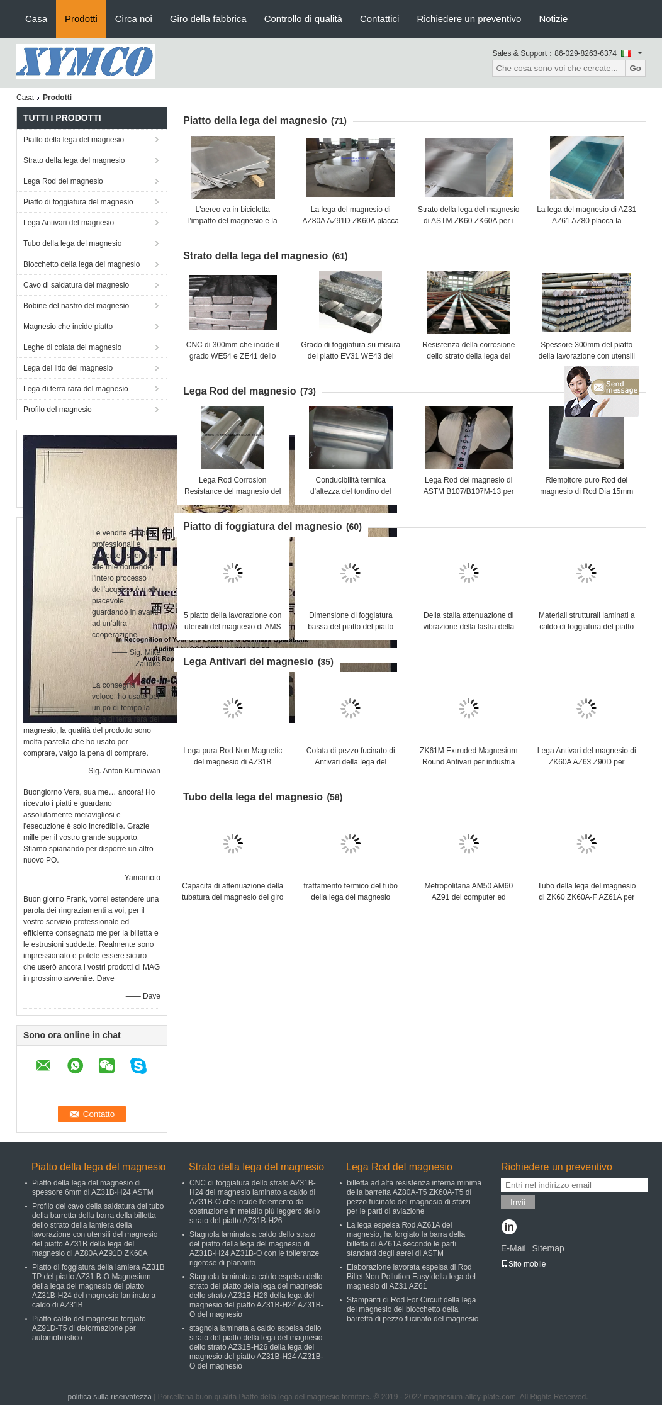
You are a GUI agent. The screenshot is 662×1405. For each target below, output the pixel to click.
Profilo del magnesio (57, 409)
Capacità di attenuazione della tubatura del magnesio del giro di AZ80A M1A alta (232, 897)
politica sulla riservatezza (109, 1396)
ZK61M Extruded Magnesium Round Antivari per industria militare (468, 762)
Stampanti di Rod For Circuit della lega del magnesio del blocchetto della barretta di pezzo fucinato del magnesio (412, 1309)
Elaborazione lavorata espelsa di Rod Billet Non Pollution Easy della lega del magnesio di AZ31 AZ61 (411, 1276)
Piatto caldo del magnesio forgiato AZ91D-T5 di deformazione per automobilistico (89, 1328)
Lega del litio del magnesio (68, 368)
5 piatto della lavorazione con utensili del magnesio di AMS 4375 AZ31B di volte (232, 626)
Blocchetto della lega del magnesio (81, 264)
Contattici (380, 18)
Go (635, 68)
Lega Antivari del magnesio (68, 222)
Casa (36, 18)
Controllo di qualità (303, 18)
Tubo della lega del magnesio (72, 243)
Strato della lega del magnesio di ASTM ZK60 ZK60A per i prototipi (468, 221)
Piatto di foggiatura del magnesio (78, 202)
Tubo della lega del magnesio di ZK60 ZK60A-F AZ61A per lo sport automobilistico (586, 897)
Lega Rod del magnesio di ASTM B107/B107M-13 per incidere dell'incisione (469, 491)
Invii (517, 1202)
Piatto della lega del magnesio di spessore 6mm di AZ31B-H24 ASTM (93, 1187)
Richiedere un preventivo (469, 18)
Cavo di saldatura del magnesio (76, 285)
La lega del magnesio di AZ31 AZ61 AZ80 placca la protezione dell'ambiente (586, 221)
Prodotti (81, 18)
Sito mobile (523, 1264)
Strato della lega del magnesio (74, 160)
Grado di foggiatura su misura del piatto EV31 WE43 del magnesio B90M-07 (350, 356)
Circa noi (133, 18)
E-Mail (513, 1248)
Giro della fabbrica (208, 18)
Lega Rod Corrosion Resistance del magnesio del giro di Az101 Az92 (232, 491)
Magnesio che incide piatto (68, 326)
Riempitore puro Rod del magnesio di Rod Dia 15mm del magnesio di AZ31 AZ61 (586, 491)
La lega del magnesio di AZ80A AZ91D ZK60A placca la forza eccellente (351, 221)
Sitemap (548, 1248)
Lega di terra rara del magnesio (75, 388)
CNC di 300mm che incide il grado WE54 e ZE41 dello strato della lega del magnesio (232, 356)
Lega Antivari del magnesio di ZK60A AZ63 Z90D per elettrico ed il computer (586, 762)
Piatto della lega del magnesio (73, 139)
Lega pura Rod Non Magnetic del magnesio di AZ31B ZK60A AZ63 (232, 762)
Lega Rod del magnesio (63, 181)
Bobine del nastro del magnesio (76, 305)
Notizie (553, 18)
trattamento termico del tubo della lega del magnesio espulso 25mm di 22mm (351, 897)
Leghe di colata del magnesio (72, 347)
